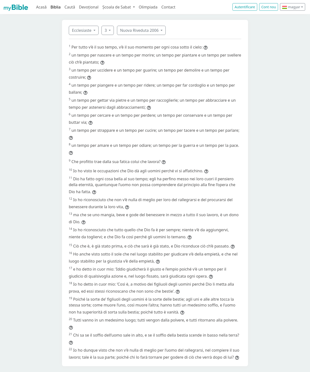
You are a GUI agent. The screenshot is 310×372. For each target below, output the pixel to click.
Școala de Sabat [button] (117, 7)
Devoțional (89, 7)
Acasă (41, 7)
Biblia (56, 7)
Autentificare (245, 7)
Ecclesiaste (82, 30)
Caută (69, 7)
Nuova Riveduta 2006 (140, 30)
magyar (291, 7)
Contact (168, 7)
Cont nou (268, 7)
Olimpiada (148, 7)
